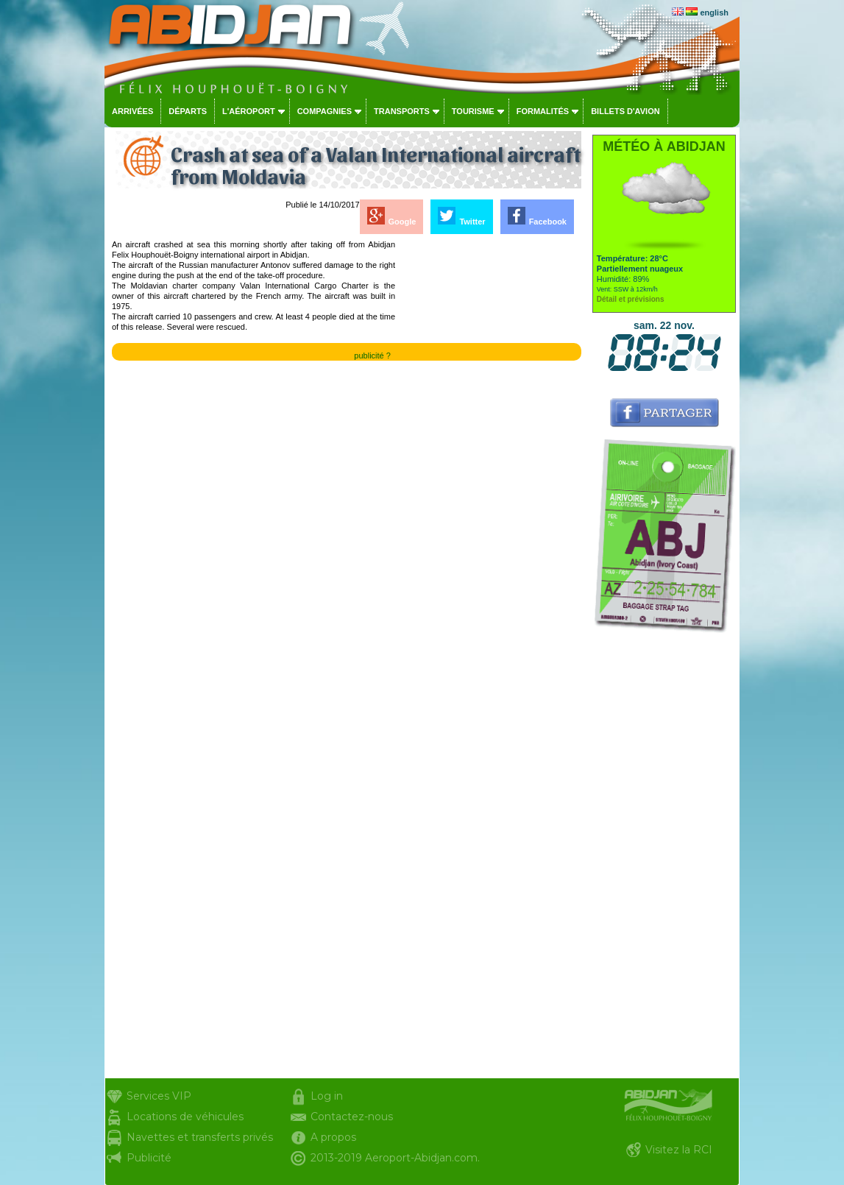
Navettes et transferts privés (200, 1137)
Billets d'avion (625, 111)
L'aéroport (248, 111)
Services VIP (159, 1096)
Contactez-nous (352, 1116)
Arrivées (132, 111)
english (714, 12)
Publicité (149, 1157)
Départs (188, 111)
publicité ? (372, 355)
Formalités (543, 111)
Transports (402, 111)
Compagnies (324, 111)
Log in (327, 1096)
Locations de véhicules (185, 1116)
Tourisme (473, 111)
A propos (333, 1137)
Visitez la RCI (678, 1149)
